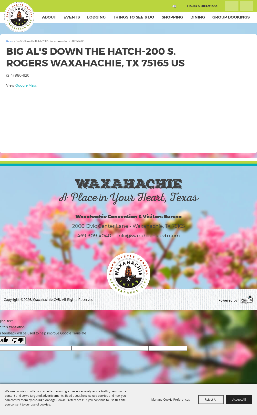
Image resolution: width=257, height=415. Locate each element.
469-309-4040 (94, 236)
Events (71, 17)
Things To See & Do (133, 17)
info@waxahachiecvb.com (148, 236)
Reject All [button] (211, 399)
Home (9, 41)
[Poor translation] (18, 340)
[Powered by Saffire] (246, 300)
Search (231, 6)
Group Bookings (231, 17)
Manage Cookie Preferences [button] (170, 399)
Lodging (96, 17)
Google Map (25, 85)
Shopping (172, 17)
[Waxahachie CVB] (19, 17)
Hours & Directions (202, 6)
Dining (197, 17)
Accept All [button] (239, 399)
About (49, 17)
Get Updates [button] (246, 6)
